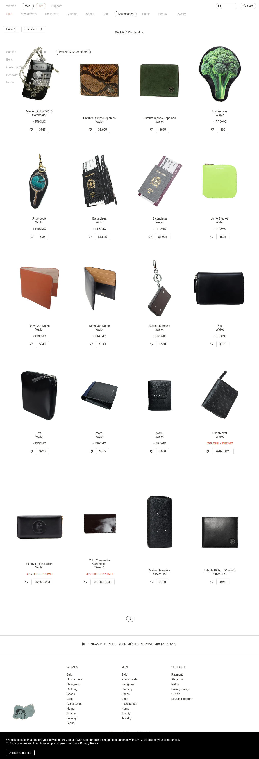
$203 (42, 582)
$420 (222, 451)
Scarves (41, 59)
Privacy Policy (89, 743)
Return (175, 684)
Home (146, 13)
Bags (106, 13)
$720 (42, 451)
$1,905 (102, 129)
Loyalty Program (181, 698)
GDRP (175, 694)
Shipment (177, 679)
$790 (162, 582)
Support (56, 6)
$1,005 (162, 236)
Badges (11, 51)
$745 (42, 129)
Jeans (70, 723)
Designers (51, 13)
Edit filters (33, 29)
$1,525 (102, 236)
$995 (162, 129)
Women (11, 6)
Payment (177, 674)
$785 (223, 344)
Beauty (162, 13)
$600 (162, 451)
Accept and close (20, 752)
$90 (222, 129)
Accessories (125, 13)
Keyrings (41, 51)
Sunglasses (43, 74)
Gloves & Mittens (17, 67)
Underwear (43, 82)
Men (27, 6)
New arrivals (29, 13)
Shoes (90, 13)
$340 (42, 344)
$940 (223, 582)
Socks (40, 67)
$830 (102, 582)
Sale (9, 13)
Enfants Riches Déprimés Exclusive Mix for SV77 (129, 644)
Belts (9, 59)
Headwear (12, 74)
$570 (162, 344)
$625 (102, 451)
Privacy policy (180, 689)
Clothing (72, 13)
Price (11, 29)
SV (41, 6)
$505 (223, 236)
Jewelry (181, 13)
